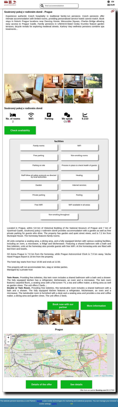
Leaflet (96, 376)
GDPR (54, 404)
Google (39, 401)
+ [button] (8, 338)
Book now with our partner (63, 305)
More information (96, 306)
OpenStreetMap (107, 376)
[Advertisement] (59, 52)
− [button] (8, 342)
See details (76, 384)
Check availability (20, 130)
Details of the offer (41, 384)
